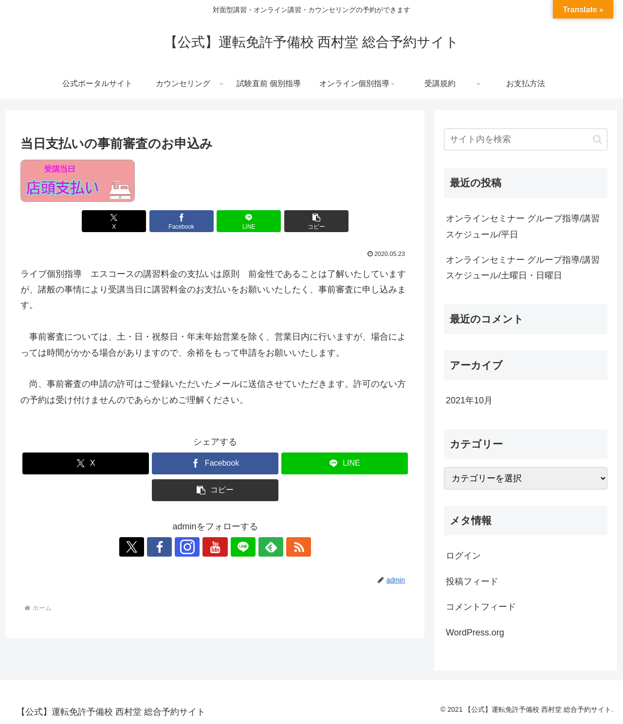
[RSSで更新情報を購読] (282, 547)
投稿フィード (472, 581)
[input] (525, 139)
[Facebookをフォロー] (170, 547)
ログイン (463, 556)
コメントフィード (481, 607)
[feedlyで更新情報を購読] (260, 547)
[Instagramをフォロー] (192, 547)
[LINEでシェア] (248, 221)
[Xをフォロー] (148, 547)
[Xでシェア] (117, 221)
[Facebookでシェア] (182, 221)
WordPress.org (475, 632)
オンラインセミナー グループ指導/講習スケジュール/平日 (523, 226)
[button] (313, 221)
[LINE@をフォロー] (237, 547)
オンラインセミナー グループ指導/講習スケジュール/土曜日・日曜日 (523, 267)
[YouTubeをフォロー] (215, 547)
